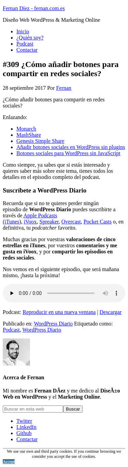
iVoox (30, 221)
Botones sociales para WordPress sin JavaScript (68, 153)
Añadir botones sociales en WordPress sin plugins (70, 147)
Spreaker (49, 221)
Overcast (71, 221)
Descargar (111, 312)
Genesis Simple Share (40, 141)
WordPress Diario (53, 324)
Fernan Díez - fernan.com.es (34, 8)
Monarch (26, 129)
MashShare (28, 135)
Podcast (11, 330)
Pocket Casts (98, 221)
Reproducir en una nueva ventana (59, 312)
